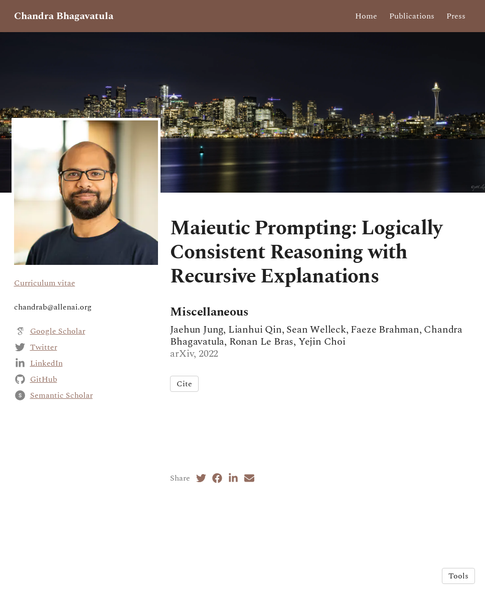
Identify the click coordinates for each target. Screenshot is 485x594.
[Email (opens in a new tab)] (249, 478)
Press (455, 16)
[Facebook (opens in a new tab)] (217, 478)
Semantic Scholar (61, 395)
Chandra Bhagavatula (63, 16)
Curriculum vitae (44, 283)
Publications (411, 16)
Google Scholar (57, 331)
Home (366, 16)
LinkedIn (46, 363)
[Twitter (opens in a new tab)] (201, 478)
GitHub (43, 379)
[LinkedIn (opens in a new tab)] (233, 478)
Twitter (43, 347)
